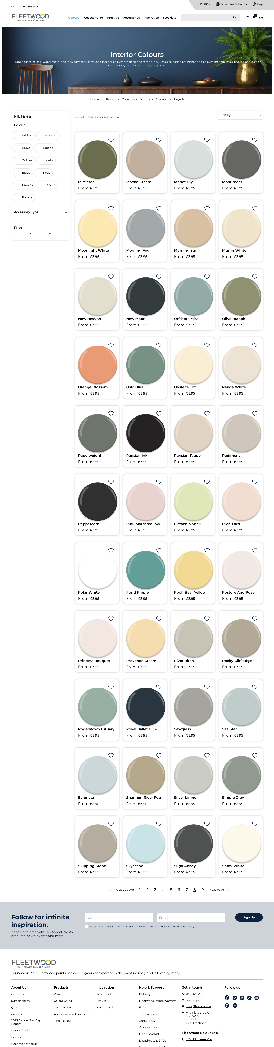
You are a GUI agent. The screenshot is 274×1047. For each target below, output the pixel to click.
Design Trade (20, 1030)
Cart (255, 16)
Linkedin (256, 998)
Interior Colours (155, 99)
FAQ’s (143, 1007)
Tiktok (242, 998)
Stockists (169, 17)
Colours (73, 17)
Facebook (227, 998)
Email (235, 1005)
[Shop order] (240, 115)
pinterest (227, 1005)
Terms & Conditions (159, 926)
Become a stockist (24, 1043)
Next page (216, 889)
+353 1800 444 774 (199, 1039)
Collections (130, 99)
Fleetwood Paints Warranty (158, 1001)
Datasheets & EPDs (152, 1040)
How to (101, 1001)
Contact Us (147, 1020)
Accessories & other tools (71, 1014)
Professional (31, 6)
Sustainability (20, 1001)
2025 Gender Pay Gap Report (26, 1022)
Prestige (113, 17)
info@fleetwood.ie (198, 1006)
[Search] (210, 17)
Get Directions (196, 1023)
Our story (17, 994)
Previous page (124, 889)
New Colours (63, 1007)
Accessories (131, 17)
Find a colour (63, 1020)
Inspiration (151, 17)
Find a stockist (149, 1034)
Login (261, 17)
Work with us (148, 1027)
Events (16, 1037)
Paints (110, 99)
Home (94, 99)
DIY (13, 6)
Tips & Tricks (104, 994)
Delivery (144, 994)
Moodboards (105, 1007)
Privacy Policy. (186, 926)
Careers (16, 1014)
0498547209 (194, 994)
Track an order (149, 1014)
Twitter (249, 998)
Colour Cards (63, 1001)
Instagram (234, 998)
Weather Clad (93, 17)
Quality (16, 1007)
